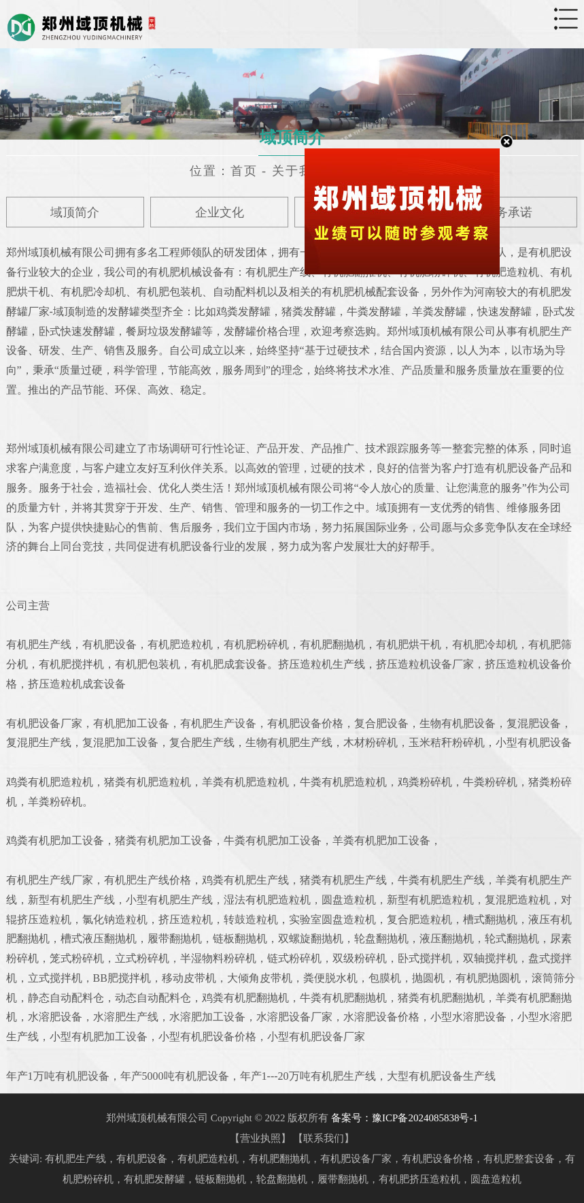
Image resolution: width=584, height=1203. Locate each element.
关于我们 (299, 171)
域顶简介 (74, 212)
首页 (244, 171)
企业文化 (219, 212)
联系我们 (323, 1138)
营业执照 (260, 1138)
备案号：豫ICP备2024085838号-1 (404, 1117)
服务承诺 (507, 212)
